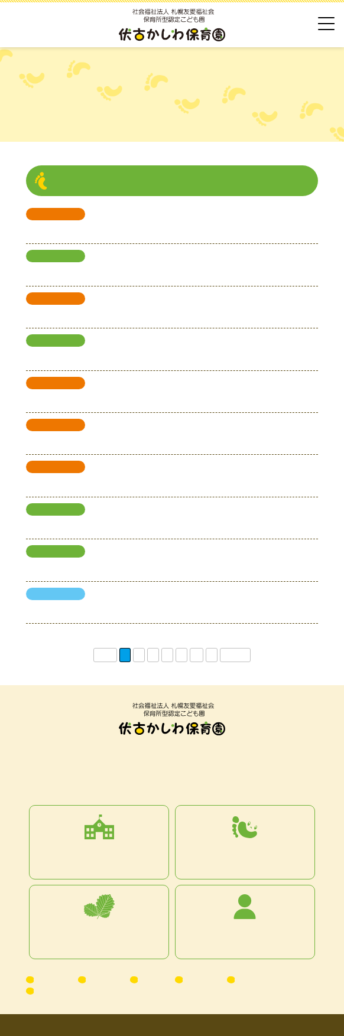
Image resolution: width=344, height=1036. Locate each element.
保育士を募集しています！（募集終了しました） (117, 610)
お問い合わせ (260, 979)
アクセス (52, 979)
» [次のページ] (211, 655)
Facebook (53, 990)
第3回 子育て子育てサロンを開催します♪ (102, 315)
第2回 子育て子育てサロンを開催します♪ (102, 400)
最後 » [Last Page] (235, 655)
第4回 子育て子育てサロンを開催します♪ (102, 231)
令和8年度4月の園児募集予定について (97, 357)
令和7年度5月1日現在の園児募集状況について (111, 526)
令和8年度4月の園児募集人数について (97, 273)
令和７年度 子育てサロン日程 (84, 483)
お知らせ (104, 979)
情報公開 (201, 979)
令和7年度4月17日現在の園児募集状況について (114, 568)
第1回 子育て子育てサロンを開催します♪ (102, 442)
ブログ (152, 979)
